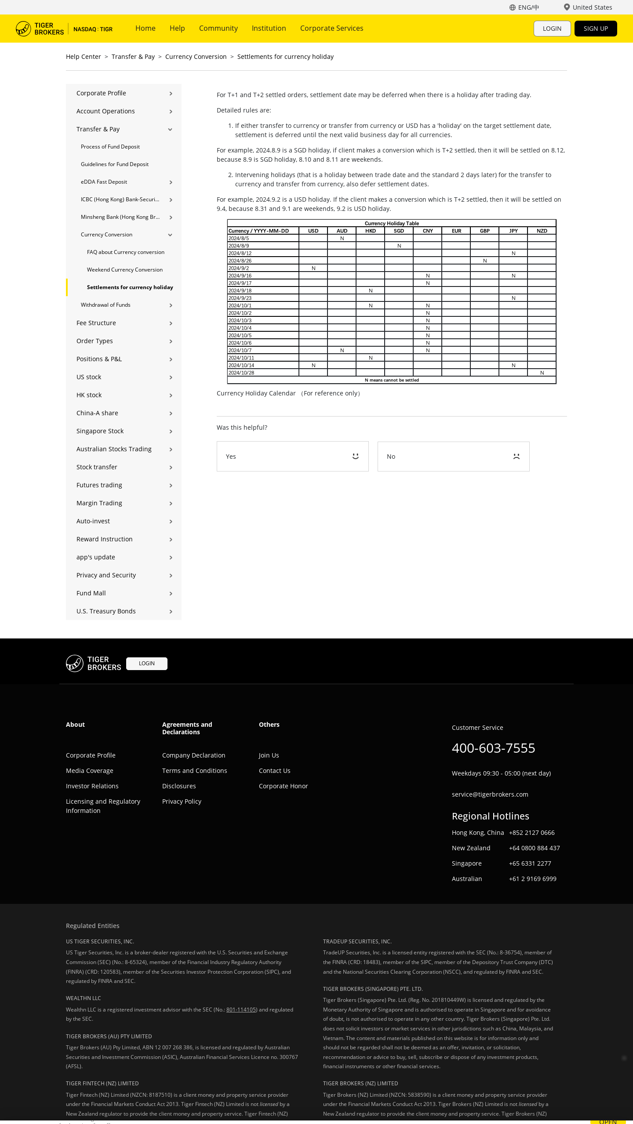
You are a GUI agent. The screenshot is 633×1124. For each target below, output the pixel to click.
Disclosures (179, 786)
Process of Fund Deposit (110, 146)
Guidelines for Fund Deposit (115, 164)
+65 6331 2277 (530, 863)
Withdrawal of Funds (106, 304)
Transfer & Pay (133, 56)
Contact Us (275, 770)
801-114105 (241, 1009)
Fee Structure (96, 323)
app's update (95, 557)
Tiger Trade (64, 28)
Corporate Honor (283, 786)
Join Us (269, 755)
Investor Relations (92, 786)
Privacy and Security (106, 575)
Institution (269, 28)
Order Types (94, 341)
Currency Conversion (196, 56)
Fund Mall (91, 593)
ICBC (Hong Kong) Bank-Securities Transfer (120, 199)
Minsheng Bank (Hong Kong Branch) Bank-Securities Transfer (120, 217)
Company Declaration (194, 755)
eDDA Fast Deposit (104, 181)
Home (145, 28)
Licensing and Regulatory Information (103, 806)
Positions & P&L (99, 359)
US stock (88, 377)
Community (218, 28)
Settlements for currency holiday (285, 56)
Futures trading (99, 485)
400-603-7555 (493, 748)
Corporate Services (332, 28)
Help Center (83, 56)
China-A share (97, 413)
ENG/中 (528, 7)
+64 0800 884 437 (534, 848)
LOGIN (552, 28)
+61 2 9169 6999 (533, 878)
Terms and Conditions (194, 770)
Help (177, 28)
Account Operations (105, 111)
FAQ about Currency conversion (125, 252)
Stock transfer (96, 467)
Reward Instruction (104, 539)
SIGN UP (596, 28)
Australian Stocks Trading (114, 449)
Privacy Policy (181, 801)
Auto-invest (93, 521)
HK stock (89, 395)
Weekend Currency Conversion (125, 269)
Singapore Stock (100, 431)
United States (592, 7)
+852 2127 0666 (532, 832)
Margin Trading (99, 503)
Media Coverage (89, 770)
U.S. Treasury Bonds (106, 611)
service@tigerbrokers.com (490, 794)
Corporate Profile (101, 93)
